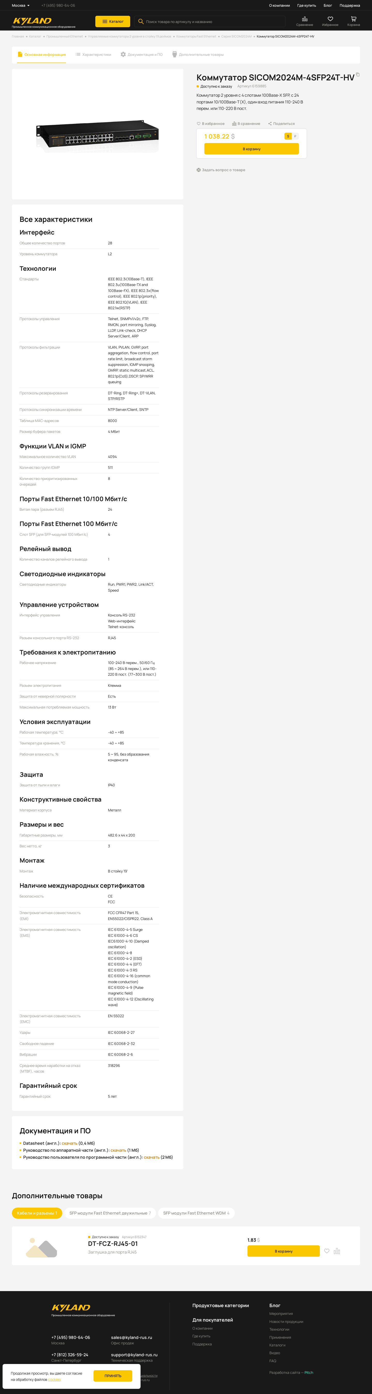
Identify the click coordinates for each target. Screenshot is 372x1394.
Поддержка (350, 5)
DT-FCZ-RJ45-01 (113, 1243)
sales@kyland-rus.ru (131, 1337)
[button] (112, 21)
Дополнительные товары (201, 54)
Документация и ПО (145, 54)
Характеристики (96, 54)
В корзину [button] (252, 148)
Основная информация (45, 54)
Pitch (308, 1372)
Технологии (279, 1329)
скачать (70, 1143)
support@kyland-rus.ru (134, 1355)
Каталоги (277, 1345)
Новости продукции (286, 1321)
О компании (279, 5)
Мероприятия (281, 1313)
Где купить (306, 5)
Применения (280, 1337)
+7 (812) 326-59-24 (69, 1355)
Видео (274, 1352)
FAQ (272, 1360)
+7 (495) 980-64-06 (58, 5)
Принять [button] (113, 1375)
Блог (328, 5)
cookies (54, 1379)
